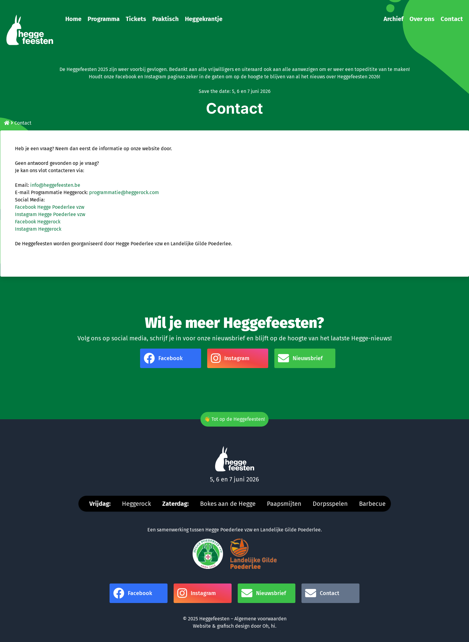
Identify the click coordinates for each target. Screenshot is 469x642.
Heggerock (139, 503)
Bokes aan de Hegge (231, 503)
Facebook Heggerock (37, 222)
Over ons (422, 19)
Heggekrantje (203, 19)
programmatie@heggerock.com (124, 192)
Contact (452, 19)
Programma (104, 19)
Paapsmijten (287, 503)
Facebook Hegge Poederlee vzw (49, 207)
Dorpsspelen (333, 503)
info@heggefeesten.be (55, 185)
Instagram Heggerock (38, 229)
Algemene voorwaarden (260, 619)
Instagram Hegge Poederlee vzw (50, 214)
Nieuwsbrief (300, 358)
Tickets (136, 19)
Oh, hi (268, 626)
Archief (393, 19)
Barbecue (375, 503)
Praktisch (165, 19)
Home (73, 19)
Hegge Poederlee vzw (228, 530)
